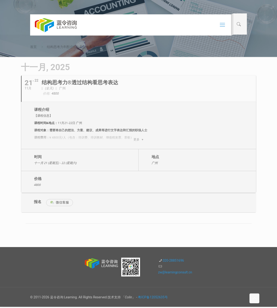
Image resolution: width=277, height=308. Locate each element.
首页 (33, 47)
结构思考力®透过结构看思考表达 (71, 47)
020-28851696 (173, 262)
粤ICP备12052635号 (153, 298)
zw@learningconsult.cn (175, 273)
